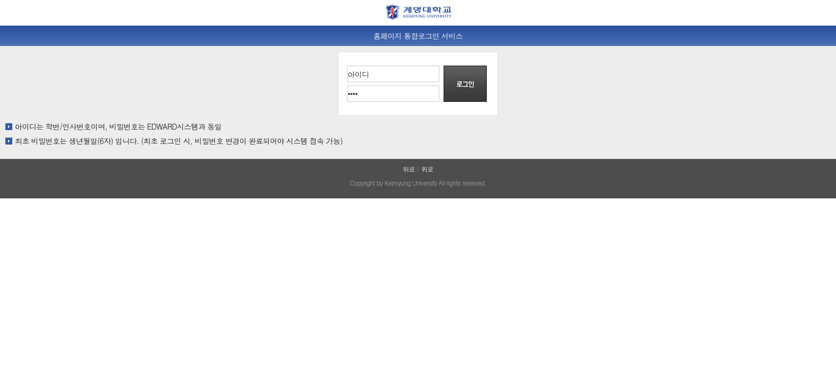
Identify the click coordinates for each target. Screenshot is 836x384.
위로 (427, 168)
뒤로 (409, 168)
